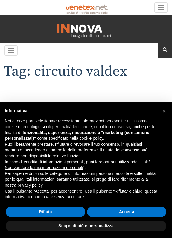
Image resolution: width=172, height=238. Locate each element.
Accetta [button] (126, 211)
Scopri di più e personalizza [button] (85, 225)
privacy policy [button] (30, 185)
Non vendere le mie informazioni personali (44, 167)
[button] (164, 111)
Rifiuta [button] (45, 211)
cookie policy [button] (91, 138)
